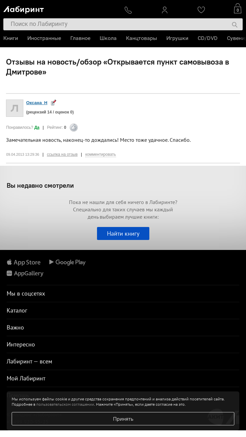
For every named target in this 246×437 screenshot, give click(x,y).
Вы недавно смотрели (40, 185)
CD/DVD (208, 38)
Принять (123, 418)
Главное (80, 38)
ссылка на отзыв (62, 154)
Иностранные (44, 38)
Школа (108, 38)
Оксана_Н (36, 102)
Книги (10, 38)
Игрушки (177, 38)
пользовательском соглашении (65, 404)
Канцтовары (141, 38)
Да (36, 127)
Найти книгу (123, 233)
